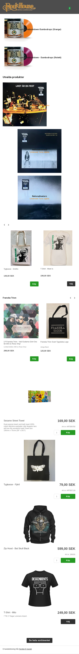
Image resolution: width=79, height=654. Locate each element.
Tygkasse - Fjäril (12, 484)
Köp (34, 284)
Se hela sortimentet (39, 640)
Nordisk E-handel (25, 649)
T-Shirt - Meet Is (46, 269)
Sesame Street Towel (14, 420)
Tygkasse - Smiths (11, 269)
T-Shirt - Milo (10, 612)
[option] (21, 258)
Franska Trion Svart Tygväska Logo (54, 342)
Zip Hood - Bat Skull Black (16, 548)
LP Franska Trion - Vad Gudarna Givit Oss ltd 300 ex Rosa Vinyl (20, 343)
